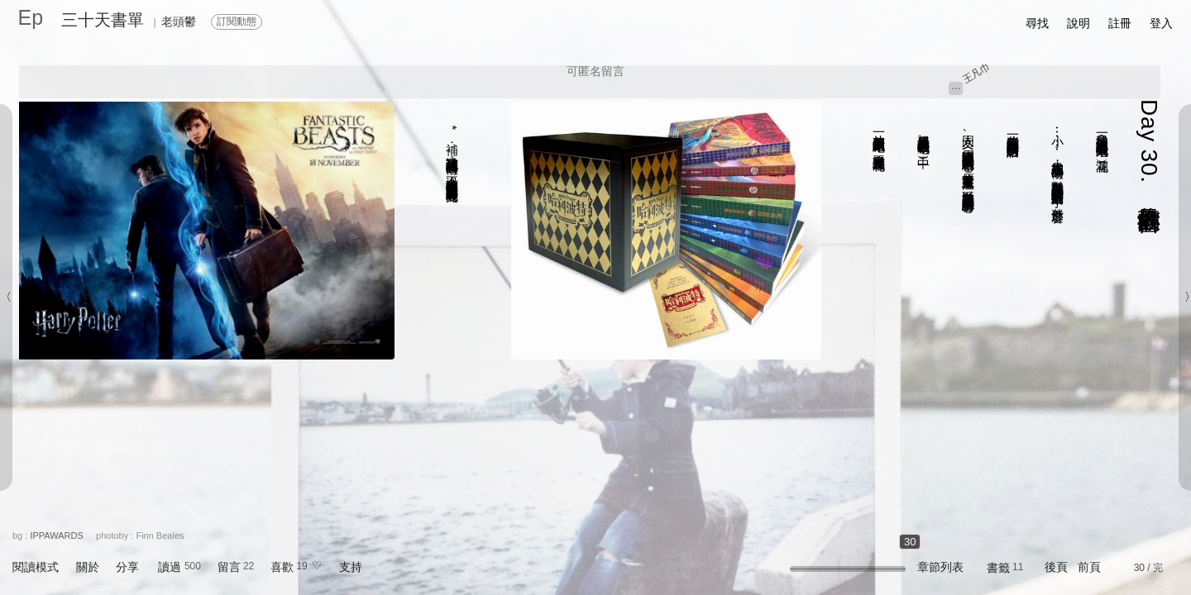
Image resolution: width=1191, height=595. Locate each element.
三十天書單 (102, 20)
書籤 (998, 567)
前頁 (1089, 567)
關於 (87, 567)
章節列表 (940, 567)
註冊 (1119, 23)
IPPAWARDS (56, 535)
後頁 (1056, 567)
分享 (127, 567)
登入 (1161, 23)
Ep (31, 17)
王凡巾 (976, 72)
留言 (229, 567)
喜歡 (282, 567)
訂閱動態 (236, 21)
